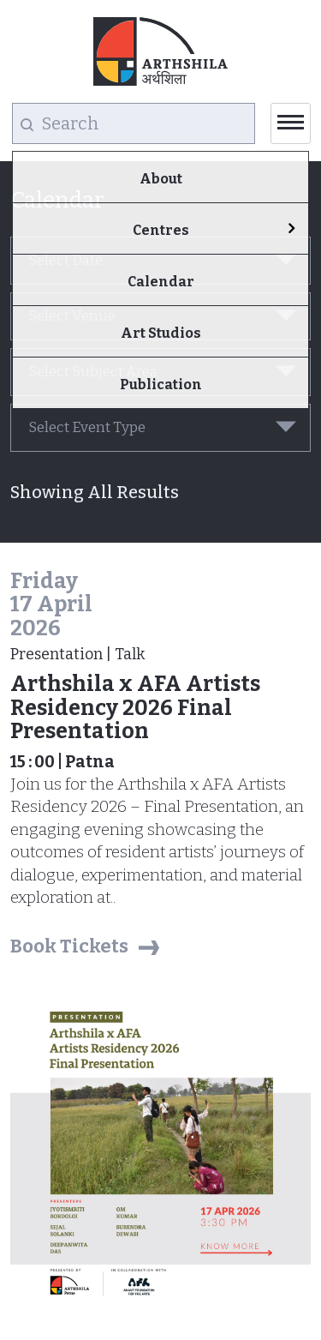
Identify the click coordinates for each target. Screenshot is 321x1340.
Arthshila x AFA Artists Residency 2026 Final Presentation (135, 707)
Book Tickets (69, 946)
